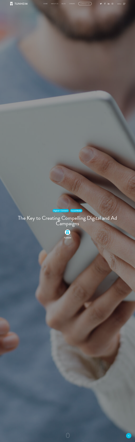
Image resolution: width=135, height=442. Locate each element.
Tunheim (67, 238)
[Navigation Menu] (121, 4)
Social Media (76, 210)
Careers (72, 4)
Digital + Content (61, 210)
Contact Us (85, 4)
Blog (64, 4)
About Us (54, 4)
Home (45, 4)
